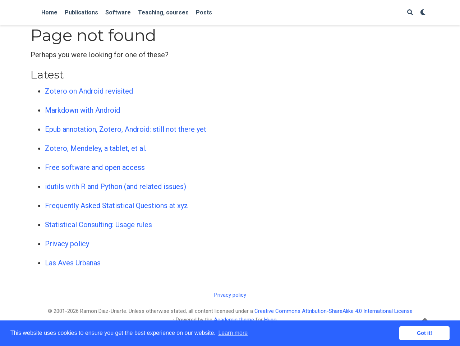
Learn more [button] (233, 333)
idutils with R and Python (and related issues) (115, 186)
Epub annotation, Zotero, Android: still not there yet (125, 129)
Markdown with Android (82, 110)
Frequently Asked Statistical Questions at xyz (116, 205)
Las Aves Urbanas (73, 263)
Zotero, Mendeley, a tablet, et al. (95, 148)
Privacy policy (67, 243)
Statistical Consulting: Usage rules (98, 224)
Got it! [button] (424, 333)
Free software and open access (95, 167)
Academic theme (234, 319)
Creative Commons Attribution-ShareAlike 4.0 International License (333, 311)
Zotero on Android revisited (89, 91)
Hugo (270, 319)
